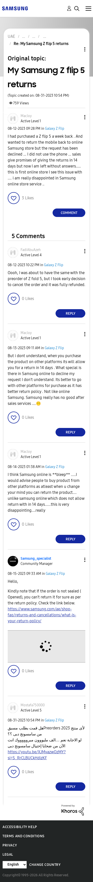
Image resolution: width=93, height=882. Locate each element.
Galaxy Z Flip (54, 128)
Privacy (9, 845)
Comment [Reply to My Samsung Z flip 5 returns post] (69, 213)
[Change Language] (14, 865)
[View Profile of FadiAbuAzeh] (31, 250)
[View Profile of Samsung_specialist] (36, 558)
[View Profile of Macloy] (26, 116)
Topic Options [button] (76, 49)
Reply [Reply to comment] (70, 313)
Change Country (45, 865)
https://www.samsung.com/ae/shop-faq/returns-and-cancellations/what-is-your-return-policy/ (42, 615)
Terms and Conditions (23, 836)
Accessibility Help (19, 827)
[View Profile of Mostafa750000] (33, 705)
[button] (77, 117)
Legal (7, 854)
